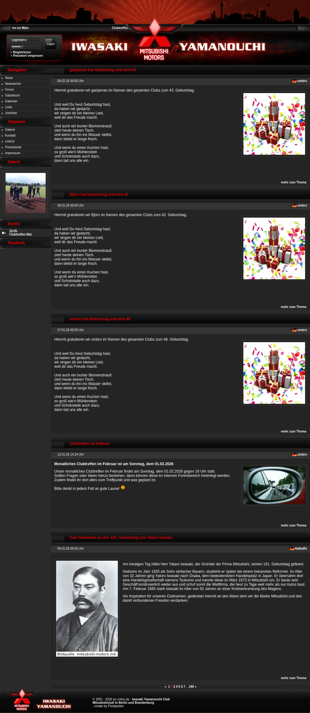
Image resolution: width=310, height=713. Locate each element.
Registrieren (22, 52)
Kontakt (10, 135)
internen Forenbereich (182, 475)
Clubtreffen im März (14, 28)
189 (191, 686)
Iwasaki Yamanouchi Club (151, 699)
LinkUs (10, 141)
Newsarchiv (13, 83)
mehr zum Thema (293, 182)
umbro (302, 81)
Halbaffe (301, 548)
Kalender (11, 101)
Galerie (10, 129)
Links (8, 107)
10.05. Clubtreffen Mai (20, 232)
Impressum (12, 153)
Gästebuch (12, 95)
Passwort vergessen (28, 55)
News (9, 78)
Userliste (11, 113)
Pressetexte (13, 147)
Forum (9, 89)
